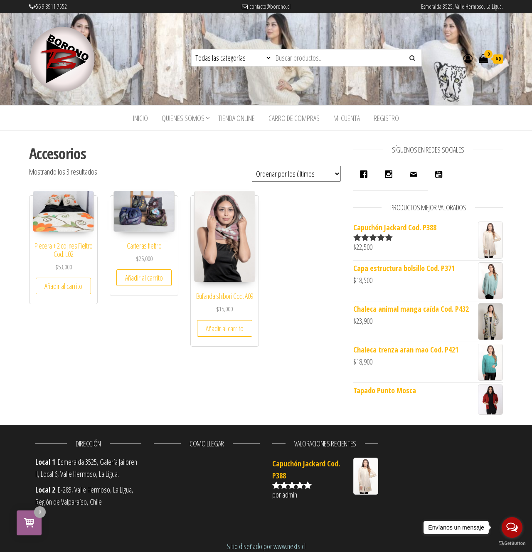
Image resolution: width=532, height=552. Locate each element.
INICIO (140, 118)
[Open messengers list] (512, 527)
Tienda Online (236, 118)
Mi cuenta (346, 118)
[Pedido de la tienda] (296, 174)
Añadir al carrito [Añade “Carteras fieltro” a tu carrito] (144, 278)
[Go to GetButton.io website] (512, 543)
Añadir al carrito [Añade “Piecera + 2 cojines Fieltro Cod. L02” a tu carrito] (63, 286)
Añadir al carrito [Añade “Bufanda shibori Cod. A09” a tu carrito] (225, 328)
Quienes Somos (183, 118)
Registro (386, 118)
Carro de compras (294, 118)
